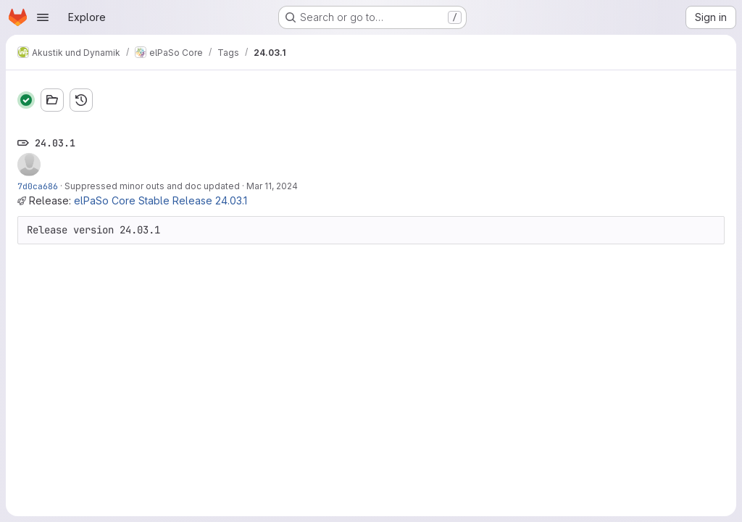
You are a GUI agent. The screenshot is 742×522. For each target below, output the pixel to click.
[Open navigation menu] (42, 17)
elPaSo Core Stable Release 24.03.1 (160, 200)
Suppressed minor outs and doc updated (152, 186)
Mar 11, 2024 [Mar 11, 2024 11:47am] (272, 186)
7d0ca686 (37, 186)
